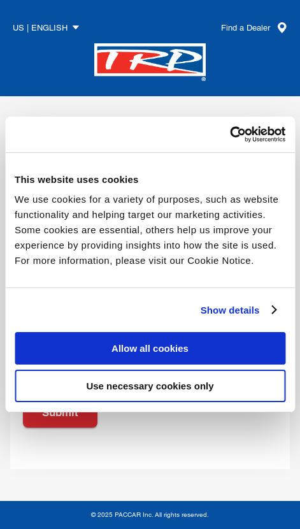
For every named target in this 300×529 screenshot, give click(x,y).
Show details (230, 310)
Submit (60, 412)
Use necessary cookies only (149, 385)
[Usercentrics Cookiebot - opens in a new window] (229, 134)
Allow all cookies (150, 348)
